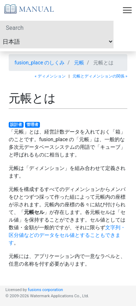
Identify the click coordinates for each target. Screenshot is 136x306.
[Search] (57, 28)
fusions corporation (45, 289)
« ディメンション (50, 76)
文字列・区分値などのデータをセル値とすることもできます (67, 235)
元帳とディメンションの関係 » (100, 76)
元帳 (79, 62)
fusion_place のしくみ (40, 62)
